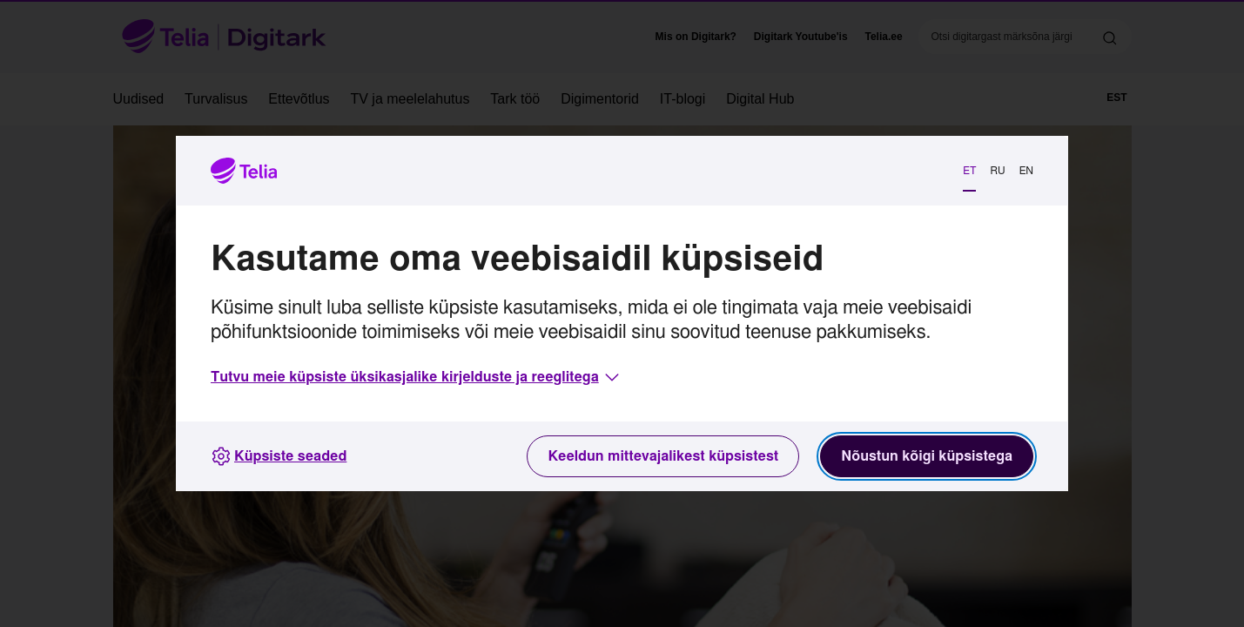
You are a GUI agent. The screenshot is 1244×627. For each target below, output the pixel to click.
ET (969, 170)
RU (997, 170)
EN (1026, 170)
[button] (416, 377)
